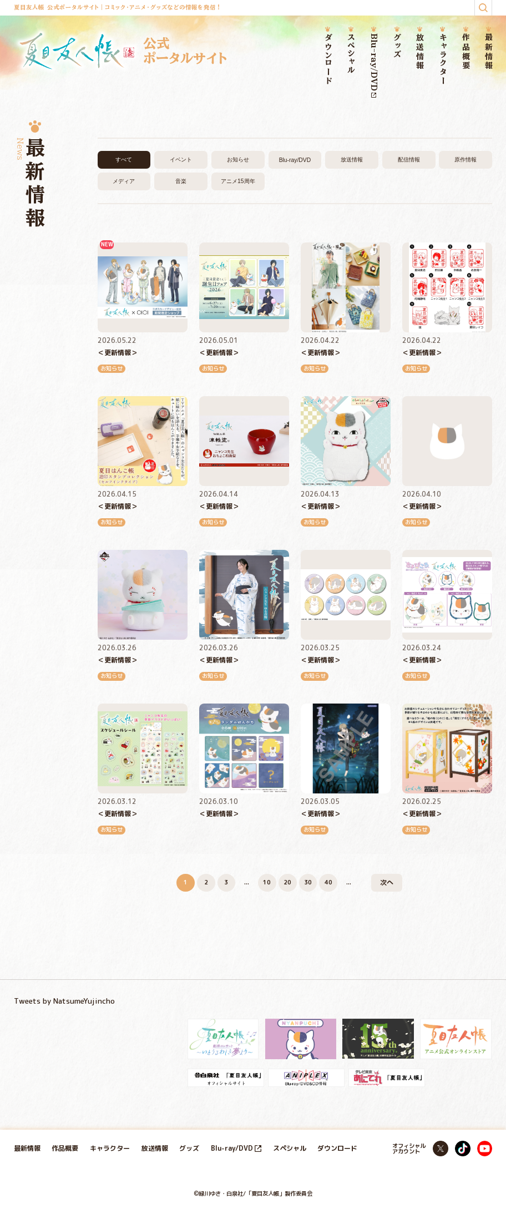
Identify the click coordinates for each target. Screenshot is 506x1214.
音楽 (180, 181)
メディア (124, 181)
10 (267, 882)
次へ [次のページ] (386, 882)
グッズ (397, 45)
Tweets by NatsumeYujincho (64, 1000)
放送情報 (419, 51)
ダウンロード (328, 59)
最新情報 (488, 51)
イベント (181, 159)
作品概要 (465, 51)
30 (308, 882)
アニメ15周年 (238, 181)
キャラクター (443, 59)
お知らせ (238, 159)
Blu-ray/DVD (373, 65)
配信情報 (409, 159)
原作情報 (465, 159)
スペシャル (351, 54)
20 (287, 882)
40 (328, 882)
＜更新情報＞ (118, 352)
